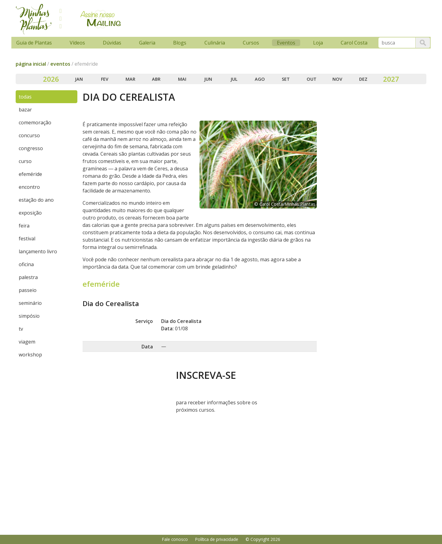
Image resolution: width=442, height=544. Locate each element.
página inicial (31, 63)
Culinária (214, 42)
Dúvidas (112, 42)
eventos (60, 63)
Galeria (147, 42)
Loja (318, 42)
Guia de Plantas (34, 42)
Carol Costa (354, 42)
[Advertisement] (243, 17)
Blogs (179, 42)
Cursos (251, 42)
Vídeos (77, 42)
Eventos (286, 42)
